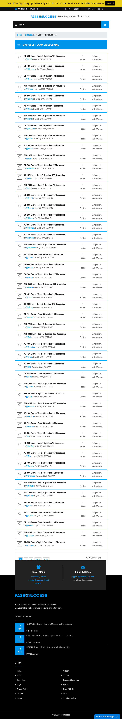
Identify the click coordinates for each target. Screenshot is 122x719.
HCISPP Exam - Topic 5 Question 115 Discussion (48, 647)
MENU (19, 24)
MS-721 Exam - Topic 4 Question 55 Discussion (44, 324)
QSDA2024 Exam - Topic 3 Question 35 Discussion (49, 624)
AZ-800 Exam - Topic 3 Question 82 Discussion (44, 363)
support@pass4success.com (82, 576)
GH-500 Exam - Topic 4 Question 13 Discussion (44, 373)
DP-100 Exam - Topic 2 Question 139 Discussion (44, 463)
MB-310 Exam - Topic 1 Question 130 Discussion (45, 403)
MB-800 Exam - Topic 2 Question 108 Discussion (45, 334)
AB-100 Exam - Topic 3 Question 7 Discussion (43, 254)
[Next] (38, 559)
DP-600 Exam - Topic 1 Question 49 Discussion (44, 264)
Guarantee (20, 680)
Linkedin (31, 580)
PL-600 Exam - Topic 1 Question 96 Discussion (44, 443)
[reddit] (99, 9)
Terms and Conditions (70, 680)
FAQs (64, 694)
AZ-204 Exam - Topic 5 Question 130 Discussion (44, 433)
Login (67, 9)
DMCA (18, 698)
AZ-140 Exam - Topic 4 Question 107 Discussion (44, 234)
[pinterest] (102, 9)
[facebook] (86, 9)
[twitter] (89, 9)
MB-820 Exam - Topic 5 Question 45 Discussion (44, 532)
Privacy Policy (21, 689)
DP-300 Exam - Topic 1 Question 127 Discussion (44, 195)
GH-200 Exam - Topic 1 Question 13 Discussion (44, 522)
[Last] (46, 559)
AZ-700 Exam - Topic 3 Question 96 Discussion (44, 145)
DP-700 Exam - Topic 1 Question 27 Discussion (44, 165)
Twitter (43, 576)
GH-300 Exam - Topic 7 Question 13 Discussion (44, 125)
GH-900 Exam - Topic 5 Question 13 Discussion (44, 314)
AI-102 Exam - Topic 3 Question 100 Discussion (44, 175)
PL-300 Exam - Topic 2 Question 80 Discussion (44, 393)
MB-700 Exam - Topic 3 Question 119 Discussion (45, 383)
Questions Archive (68, 698)
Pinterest (38, 583)
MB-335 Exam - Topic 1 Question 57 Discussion (44, 86)
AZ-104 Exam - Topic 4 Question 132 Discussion (44, 413)
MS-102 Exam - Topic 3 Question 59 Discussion (44, 155)
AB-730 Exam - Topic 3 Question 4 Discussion (43, 423)
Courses (19, 694)
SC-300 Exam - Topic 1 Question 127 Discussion (44, 274)
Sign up (77, 9)
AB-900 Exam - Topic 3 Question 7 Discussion (43, 106)
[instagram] (95, 9)
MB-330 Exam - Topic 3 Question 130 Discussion (45, 244)
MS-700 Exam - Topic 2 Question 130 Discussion (45, 492)
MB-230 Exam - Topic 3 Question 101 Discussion (45, 482)
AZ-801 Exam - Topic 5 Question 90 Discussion (44, 224)
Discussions (30, 35)
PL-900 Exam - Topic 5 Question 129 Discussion (44, 542)
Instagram (39, 580)
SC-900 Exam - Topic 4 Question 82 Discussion (44, 95)
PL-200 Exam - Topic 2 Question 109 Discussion (44, 56)
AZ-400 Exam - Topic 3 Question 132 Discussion (44, 344)
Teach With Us (67, 689)
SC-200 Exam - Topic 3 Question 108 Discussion (44, 215)
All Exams (65, 671)
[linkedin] (92, 9)
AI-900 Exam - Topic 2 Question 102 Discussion (44, 304)
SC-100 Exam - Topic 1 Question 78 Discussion (44, 502)
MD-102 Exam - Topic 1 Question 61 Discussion (44, 135)
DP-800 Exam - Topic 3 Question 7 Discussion (43, 473)
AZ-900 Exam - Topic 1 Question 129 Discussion (44, 453)
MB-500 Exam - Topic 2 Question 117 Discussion (45, 284)
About (18, 675)
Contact (65, 675)
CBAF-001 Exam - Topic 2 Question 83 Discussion (49, 635)
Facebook (35, 576)
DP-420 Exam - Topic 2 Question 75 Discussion (44, 66)
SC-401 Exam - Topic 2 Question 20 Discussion (44, 294)
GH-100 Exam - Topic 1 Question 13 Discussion (44, 76)
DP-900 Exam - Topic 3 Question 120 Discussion (44, 205)
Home (20, 35)
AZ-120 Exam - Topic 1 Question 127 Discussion (44, 354)
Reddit (46, 580)
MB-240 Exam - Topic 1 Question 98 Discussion (44, 115)
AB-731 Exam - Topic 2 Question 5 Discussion (43, 512)
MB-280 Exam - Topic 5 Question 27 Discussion (44, 185)
